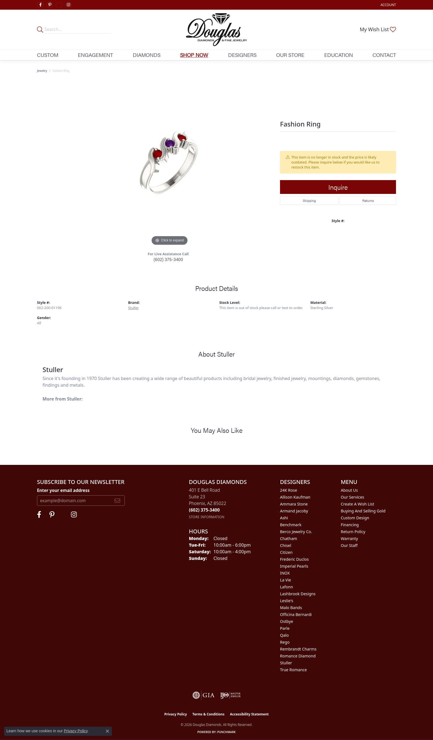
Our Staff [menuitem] (349, 545)
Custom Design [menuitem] (355, 517)
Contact (384, 55)
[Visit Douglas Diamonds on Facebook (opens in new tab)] (40, 5)
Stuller (133, 307)
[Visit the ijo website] (230, 695)
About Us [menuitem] (349, 490)
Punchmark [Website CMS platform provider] (226, 732)
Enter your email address (63, 490)
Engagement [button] (95, 55)
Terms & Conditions (208, 714)
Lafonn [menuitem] (286, 586)
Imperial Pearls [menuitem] (294, 566)
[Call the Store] (204, 510)
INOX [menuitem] (285, 573)
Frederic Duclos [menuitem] (294, 559)
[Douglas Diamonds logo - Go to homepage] (217, 29)
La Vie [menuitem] (285, 580)
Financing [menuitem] (350, 524)
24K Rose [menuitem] (288, 490)
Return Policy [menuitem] (353, 531)
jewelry (42, 71)
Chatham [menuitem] (288, 538)
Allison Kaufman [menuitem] (295, 497)
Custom (47, 55)
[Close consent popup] (107, 731)
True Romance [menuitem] (293, 669)
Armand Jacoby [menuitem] (294, 510)
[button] (387, 5)
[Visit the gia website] (203, 695)
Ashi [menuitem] (284, 517)
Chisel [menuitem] (285, 545)
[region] (169, 164)
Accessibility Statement (249, 714)
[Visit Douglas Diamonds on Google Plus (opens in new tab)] (59, 5)
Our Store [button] (290, 55)
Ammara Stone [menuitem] (294, 504)
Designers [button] (242, 55)
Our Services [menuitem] (352, 497)
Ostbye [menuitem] (286, 621)
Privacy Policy (175, 714)
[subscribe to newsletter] (117, 500)
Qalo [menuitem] (284, 635)
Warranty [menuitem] (349, 538)
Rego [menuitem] (285, 642)
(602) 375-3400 (168, 259)
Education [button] (338, 55)
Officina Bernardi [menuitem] (296, 614)
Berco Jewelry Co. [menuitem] (296, 531)
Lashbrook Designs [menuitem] (298, 593)
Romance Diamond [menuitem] (298, 656)
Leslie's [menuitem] (286, 600)
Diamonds (146, 55)
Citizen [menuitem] (286, 552)
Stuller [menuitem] (286, 662)
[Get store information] (207, 517)
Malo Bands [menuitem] (291, 607)
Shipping (309, 200)
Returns (368, 200)
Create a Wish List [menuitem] (357, 504)
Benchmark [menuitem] (290, 524)
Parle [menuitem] (285, 628)
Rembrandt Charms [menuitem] (298, 649)
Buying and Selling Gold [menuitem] (363, 510)
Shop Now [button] (194, 55)
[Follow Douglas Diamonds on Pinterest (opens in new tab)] (49, 5)
